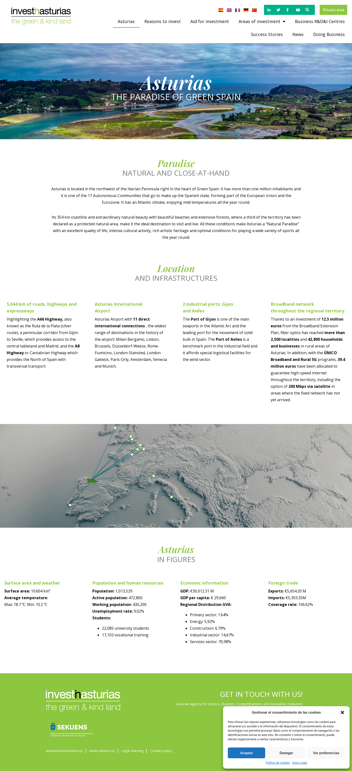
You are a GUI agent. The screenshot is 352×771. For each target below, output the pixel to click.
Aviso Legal (299, 763)
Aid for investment (209, 21)
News (298, 34)
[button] (342, 712)
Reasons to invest (162, 21)
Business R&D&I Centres (320, 21)
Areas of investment (262, 21)
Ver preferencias (326, 753)
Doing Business (329, 34)
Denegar (286, 753)
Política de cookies (278, 763)
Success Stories (267, 34)
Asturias (126, 21)
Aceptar (246, 753)
